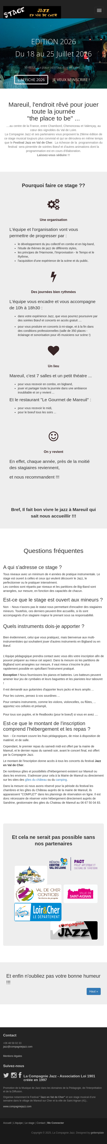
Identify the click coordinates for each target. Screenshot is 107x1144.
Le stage (29, 1122)
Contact (41, 1122)
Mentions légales (12, 1056)
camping (61, 779)
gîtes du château (36, 779)
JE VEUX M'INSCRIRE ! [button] (71, 79)
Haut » (93, 991)
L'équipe (18, 1122)
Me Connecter (55, 1122)
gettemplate (97, 1132)
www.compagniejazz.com (17, 1106)
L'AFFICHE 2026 (31, 79)
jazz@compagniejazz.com (18, 1046)
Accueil (7, 1122)
